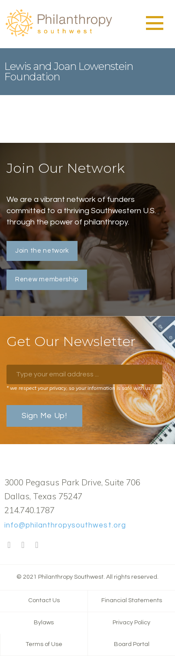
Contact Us (44, 600)
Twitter (23, 545)
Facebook (9, 545)
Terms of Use (44, 644)
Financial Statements (131, 600)
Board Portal (131, 644)
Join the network (42, 250)
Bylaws (44, 623)
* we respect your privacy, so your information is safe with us (78, 388)
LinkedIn (37, 545)
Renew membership (46, 279)
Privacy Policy (131, 623)
